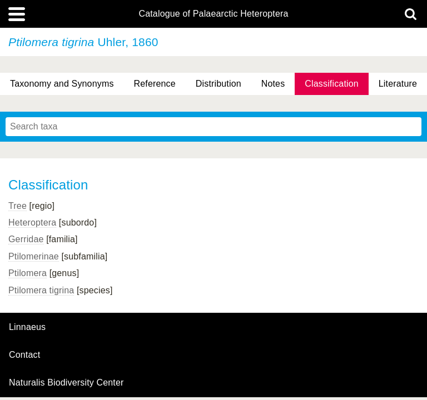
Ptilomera (27, 273)
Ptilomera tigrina (41, 290)
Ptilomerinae (33, 256)
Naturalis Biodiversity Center (66, 382)
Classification (332, 83)
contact (24, 354)
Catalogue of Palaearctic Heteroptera (213, 13)
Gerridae (26, 239)
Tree (17, 206)
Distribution (218, 83)
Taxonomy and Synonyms (62, 83)
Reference (155, 83)
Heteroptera (32, 222)
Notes (273, 83)
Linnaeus (27, 327)
